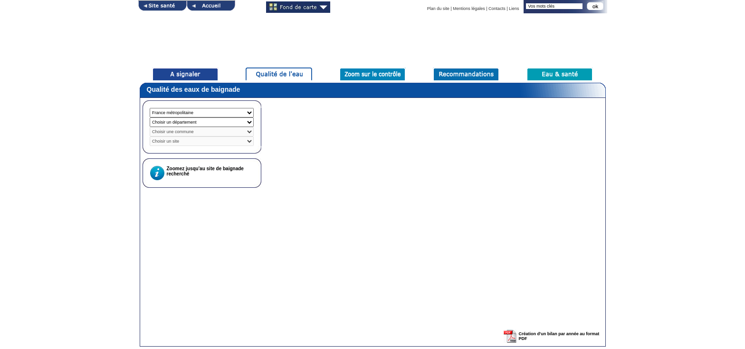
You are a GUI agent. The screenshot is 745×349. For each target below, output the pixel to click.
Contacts (497, 8)
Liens (514, 8)
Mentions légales (469, 8)
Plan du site (438, 8)
